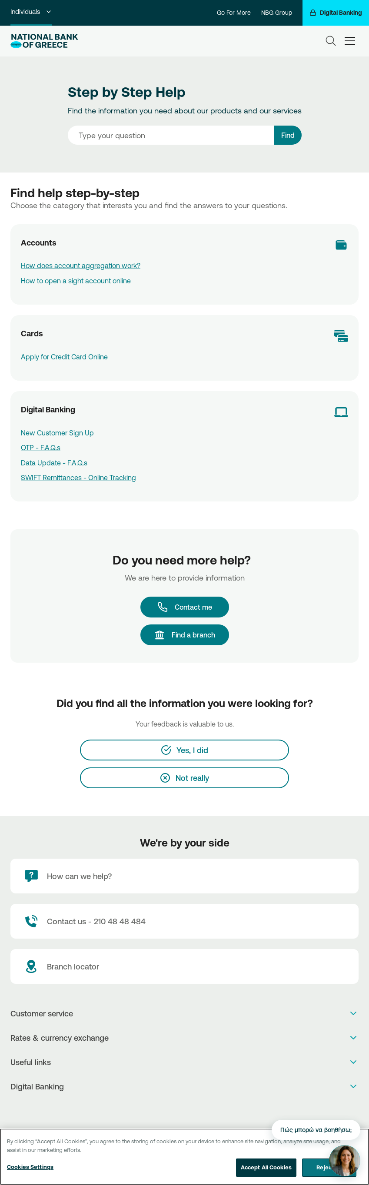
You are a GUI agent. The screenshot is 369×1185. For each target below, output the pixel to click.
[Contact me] (184, 607)
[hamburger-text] (350, 41)
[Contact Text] (184, 921)
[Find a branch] (184, 634)
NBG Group (276, 12)
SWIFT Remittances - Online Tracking (78, 477)
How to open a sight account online (76, 281)
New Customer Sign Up (57, 433)
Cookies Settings (30, 1170)
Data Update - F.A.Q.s (54, 463)
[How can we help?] (184, 876)
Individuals (31, 11)
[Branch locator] (184, 966)
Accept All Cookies (266, 1170)
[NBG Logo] (44, 41)
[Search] (331, 41)
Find (288, 135)
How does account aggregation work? (80, 265)
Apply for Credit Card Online (64, 357)
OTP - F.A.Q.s (40, 447)
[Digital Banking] (336, 13)
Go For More (234, 12)
